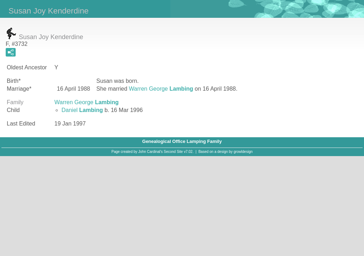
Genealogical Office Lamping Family (182, 141)
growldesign (243, 152)
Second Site (173, 152)
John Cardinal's (150, 152)
